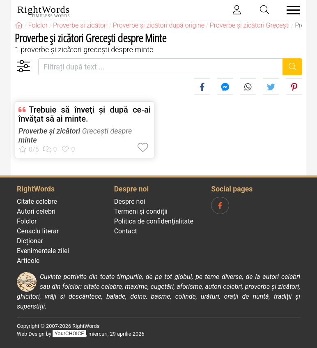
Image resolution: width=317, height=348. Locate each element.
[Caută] (293, 66)
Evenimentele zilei (43, 251)
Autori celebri (36, 211)
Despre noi (129, 201)
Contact (125, 231)
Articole (28, 261)
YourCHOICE (69, 334)
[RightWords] (19, 25)
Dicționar (30, 241)
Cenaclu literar (38, 231)
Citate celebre (37, 201)
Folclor (27, 221)
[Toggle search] (265, 10)
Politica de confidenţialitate (153, 221)
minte (27, 140)
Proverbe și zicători (49, 131)
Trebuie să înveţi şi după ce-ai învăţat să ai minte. (84, 114)
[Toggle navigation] (291, 10)
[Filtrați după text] (160, 66)
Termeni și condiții (141, 211)
